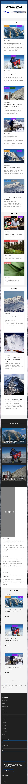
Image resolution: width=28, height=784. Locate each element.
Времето (4, 712)
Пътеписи (4, 731)
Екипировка (14, 214)
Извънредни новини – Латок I (12, 167)
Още (7, 616)
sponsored (7, 241)
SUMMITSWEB (14, 6)
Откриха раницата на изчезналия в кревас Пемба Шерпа (12, 640)
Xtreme (6, 26)
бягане (3, 709)
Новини (19, 26)
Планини (12, 87)
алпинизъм (13, 26)
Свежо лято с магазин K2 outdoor (14, 258)
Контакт (4, 781)
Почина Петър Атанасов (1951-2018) (12, 559)
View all (14, 680)
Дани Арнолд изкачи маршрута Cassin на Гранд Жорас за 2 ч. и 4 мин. (13, 611)
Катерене (14, 217)
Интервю (4, 719)
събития (13, 180)
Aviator (4, 684)
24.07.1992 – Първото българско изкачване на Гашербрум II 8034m (13, 359)
